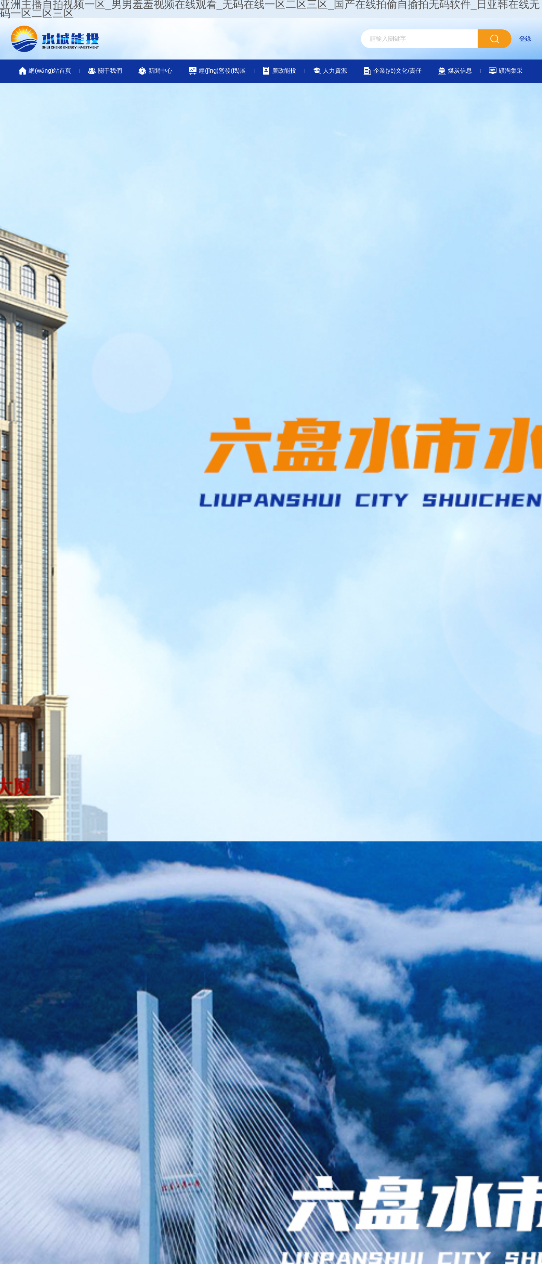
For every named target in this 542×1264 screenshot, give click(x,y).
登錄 (525, 38)
